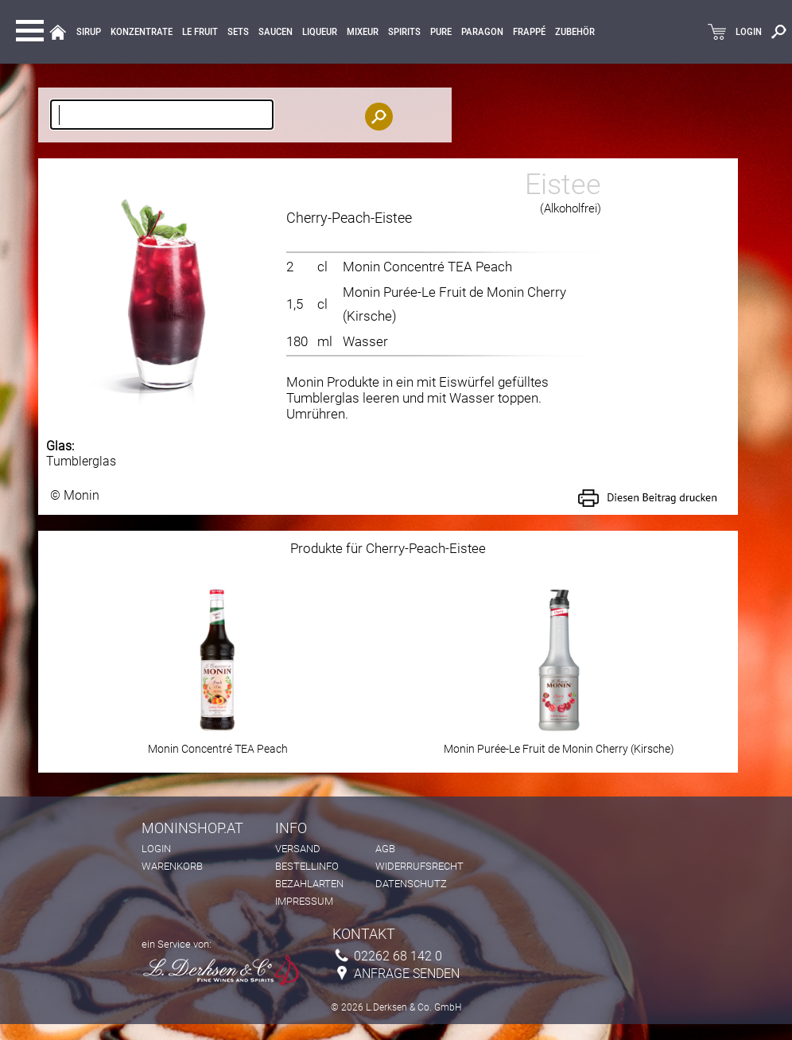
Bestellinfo (307, 866)
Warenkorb (172, 866)
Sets (238, 31)
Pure (441, 31)
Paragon (482, 31)
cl (322, 267)
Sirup (88, 31)
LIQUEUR (319, 31)
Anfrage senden (407, 973)
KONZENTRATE (142, 31)
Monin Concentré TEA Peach (427, 267)
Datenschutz (411, 884)
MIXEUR (363, 31)
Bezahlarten (309, 884)
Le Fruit (200, 31)
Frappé (529, 31)
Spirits (404, 31)
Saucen (275, 31)
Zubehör (575, 31)
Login (156, 849)
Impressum (304, 901)
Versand (297, 849)
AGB (385, 849)
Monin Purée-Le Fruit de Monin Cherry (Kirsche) (559, 743)
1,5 (294, 304)
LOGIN (749, 31)
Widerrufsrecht (419, 866)
